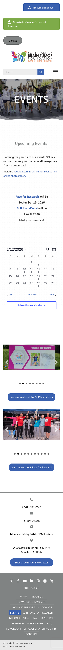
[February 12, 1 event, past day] (38, 270)
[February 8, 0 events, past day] (10, 270)
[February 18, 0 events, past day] (31, 277)
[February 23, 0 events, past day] (17, 284)
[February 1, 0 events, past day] (10, 263)
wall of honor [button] (35, 453)
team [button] (26, 383)
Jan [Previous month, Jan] (9, 295)
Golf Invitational (27, 208)
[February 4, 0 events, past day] (31, 263)
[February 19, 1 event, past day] (38, 277)
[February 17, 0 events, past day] (24, 277)
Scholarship (35, 623)
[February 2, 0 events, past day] (17, 263)
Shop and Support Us (25, 607)
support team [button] (38, 453)
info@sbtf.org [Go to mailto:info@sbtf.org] (32, 520)
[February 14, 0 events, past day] (52, 270)
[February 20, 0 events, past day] (45, 277)
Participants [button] (33, 383)
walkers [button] (42, 453)
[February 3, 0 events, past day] (24, 263)
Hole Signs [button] (43, 383)
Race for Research (27, 197)
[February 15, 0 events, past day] (10, 277)
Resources (48, 617)
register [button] (48, 453)
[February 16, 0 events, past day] (17, 277)
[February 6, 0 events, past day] (45, 263)
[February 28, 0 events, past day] (52, 284)
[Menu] (55, 72)
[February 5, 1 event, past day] (38, 263)
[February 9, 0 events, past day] (17, 270)
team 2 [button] (25, 453)
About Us (37, 596)
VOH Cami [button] (23, 383)
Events (14, 612)
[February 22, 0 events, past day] (10, 284)
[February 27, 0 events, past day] (45, 284)
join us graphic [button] (45, 453)
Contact (31, 633)
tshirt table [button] (18, 453)
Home (23, 596)
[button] (31, 24)
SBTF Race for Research (38, 612)
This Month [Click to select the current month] (31, 295)
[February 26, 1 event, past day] (38, 284)
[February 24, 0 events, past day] (24, 284)
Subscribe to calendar (29, 305)
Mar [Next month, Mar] (53, 295)
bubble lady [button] (21, 453)
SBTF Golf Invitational (23, 617)
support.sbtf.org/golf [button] (40, 383)
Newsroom (13, 628)
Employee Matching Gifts (40, 628)
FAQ (49, 623)
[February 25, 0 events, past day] (31, 284)
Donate (12, 40)
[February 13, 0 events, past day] (45, 270)
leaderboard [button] (30, 383)
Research (18, 623)
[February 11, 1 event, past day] (31, 270)
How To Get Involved (32, 601)
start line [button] (28, 453)
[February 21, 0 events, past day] (52, 277)
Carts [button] (36, 383)
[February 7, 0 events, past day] (52, 263)
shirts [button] (31, 453)
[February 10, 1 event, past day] (24, 270)
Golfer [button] (20, 383)
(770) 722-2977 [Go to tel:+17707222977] (31, 506)
